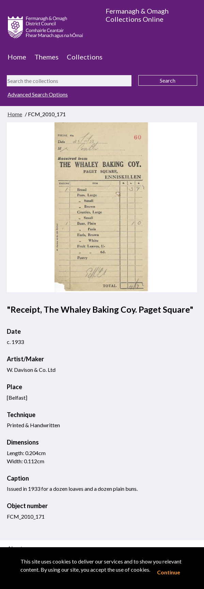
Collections (85, 57)
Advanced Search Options (37, 94)
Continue (168, 572)
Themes (46, 57)
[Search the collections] (69, 80)
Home (16, 57)
